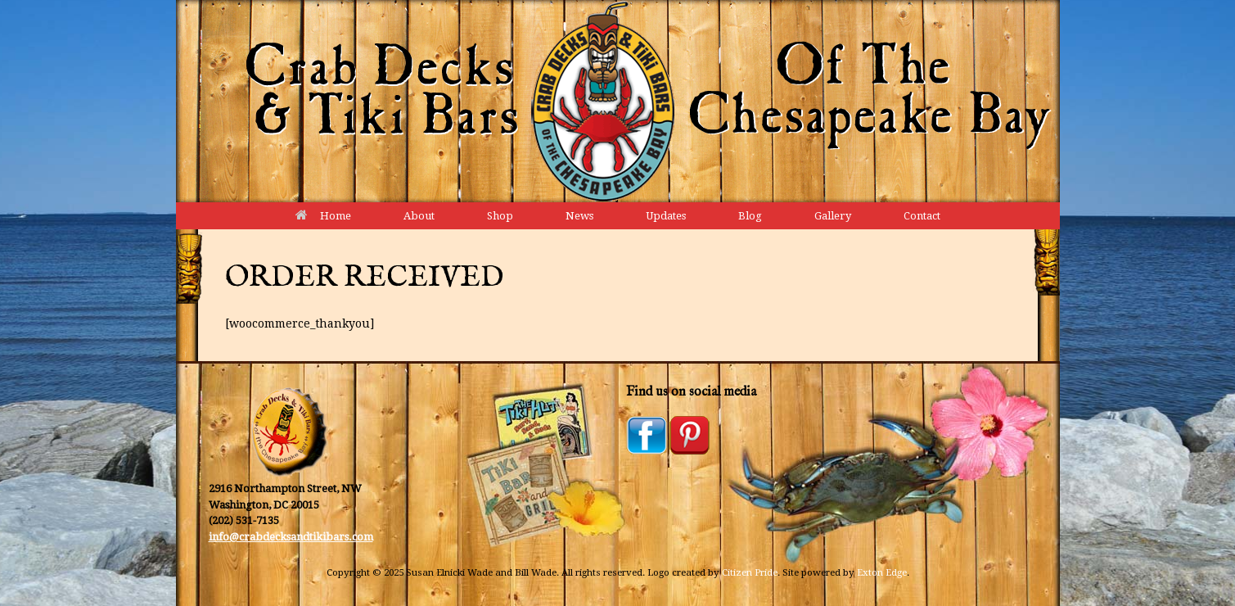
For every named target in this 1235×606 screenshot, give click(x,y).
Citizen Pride (750, 572)
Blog (750, 216)
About (419, 216)
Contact (922, 216)
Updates (666, 216)
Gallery (832, 216)
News (579, 216)
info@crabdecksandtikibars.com (291, 537)
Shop (500, 216)
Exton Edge (882, 572)
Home (323, 216)
